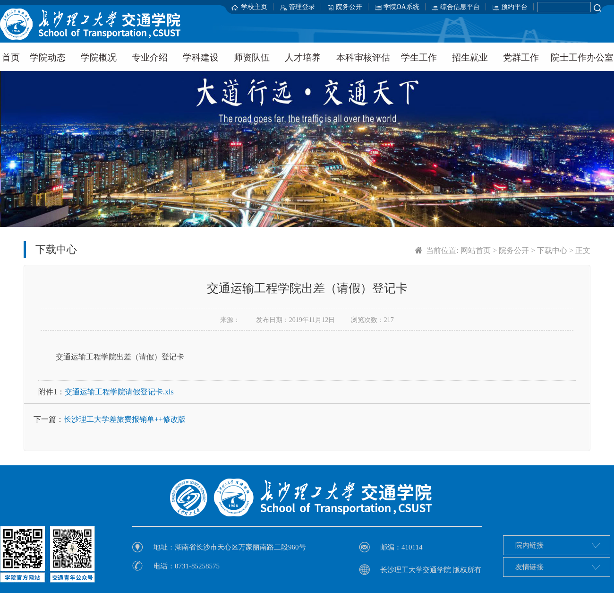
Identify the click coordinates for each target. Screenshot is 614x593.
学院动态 (48, 57)
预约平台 (514, 6)
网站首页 (475, 250)
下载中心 (552, 250)
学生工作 (419, 57)
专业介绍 (150, 57)
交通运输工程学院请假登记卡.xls (119, 392)
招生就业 (470, 57)
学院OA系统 (401, 6)
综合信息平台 (460, 6)
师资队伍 (252, 57)
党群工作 (521, 57)
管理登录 (302, 6)
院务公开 (349, 6)
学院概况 (99, 57)
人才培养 (303, 57)
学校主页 (254, 6)
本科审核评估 (363, 57)
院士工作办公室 (582, 57)
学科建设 (201, 57)
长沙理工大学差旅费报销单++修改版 (125, 419)
